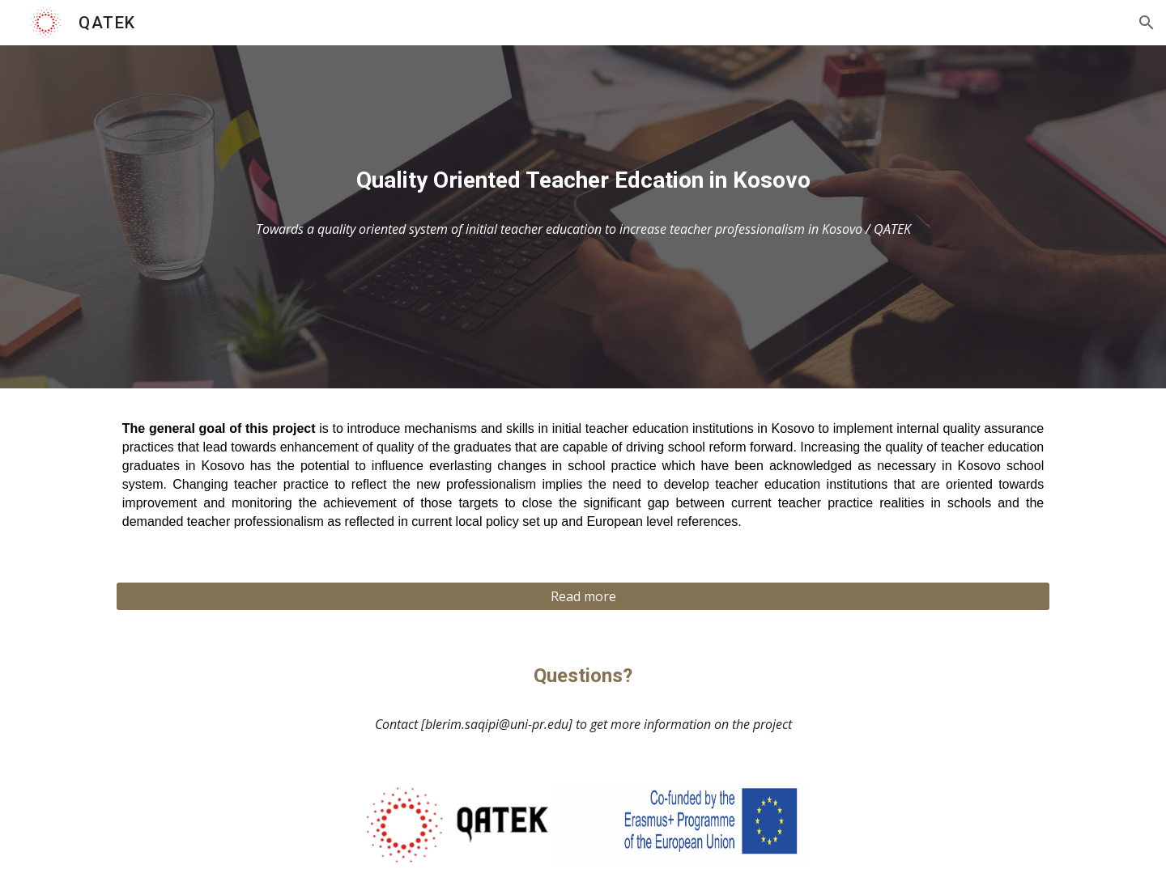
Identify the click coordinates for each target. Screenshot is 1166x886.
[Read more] (583, 596)
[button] (1146, 22)
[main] (583, 180)
